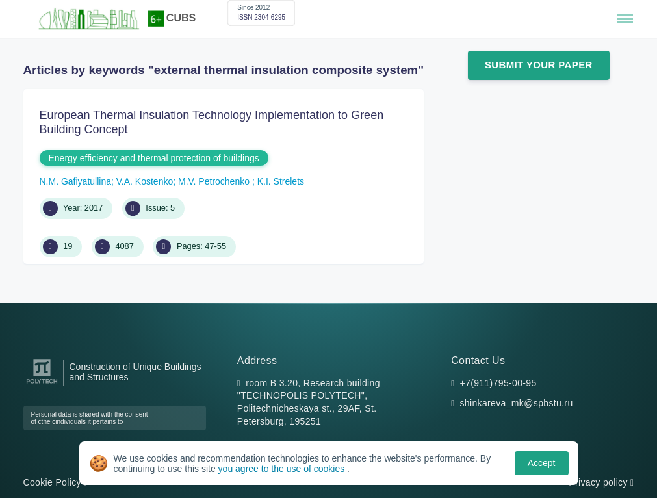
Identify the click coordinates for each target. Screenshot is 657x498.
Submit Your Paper (539, 64)
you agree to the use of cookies (282, 469)
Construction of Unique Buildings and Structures (135, 371)
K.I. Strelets (280, 181)
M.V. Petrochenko (215, 181)
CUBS (181, 17)
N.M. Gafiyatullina (75, 181)
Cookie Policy (55, 482)
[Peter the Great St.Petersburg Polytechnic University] (41, 383)
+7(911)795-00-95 (498, 383)
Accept (542, 463)
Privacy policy (601, 482)
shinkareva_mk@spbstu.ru (516, 403)
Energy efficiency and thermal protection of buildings (154, 158)
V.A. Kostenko (144, 181)
